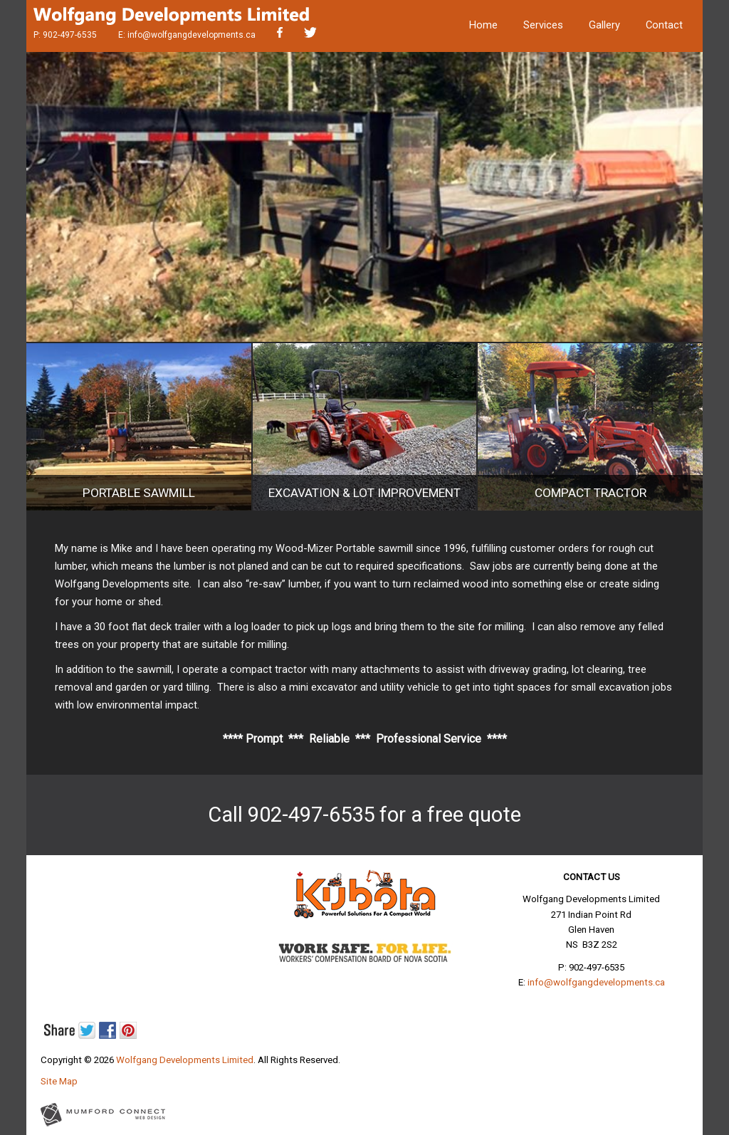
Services (543, 25)
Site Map (59, 1081)
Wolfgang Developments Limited (184, 1060)
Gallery (604, 25)
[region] (364, 197)
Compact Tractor (590, 493)
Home (483, 25)
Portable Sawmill (139, 493)
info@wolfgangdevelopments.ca (191, 35)
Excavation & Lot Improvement (364, 493)
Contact (664, 25)
